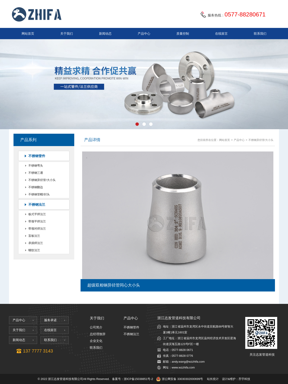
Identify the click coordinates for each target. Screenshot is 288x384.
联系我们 (260, 33)
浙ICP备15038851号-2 (138, 379)
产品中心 (144, 33)
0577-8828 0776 (182, 355)
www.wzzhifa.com (183, 367)
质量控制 (182, 33)
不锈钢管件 (36, 156)
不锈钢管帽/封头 (39, 194)
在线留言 (221, 33)
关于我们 (66, 33)
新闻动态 (105, 33)
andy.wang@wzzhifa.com (188, 361)
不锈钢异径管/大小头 (42, 180)
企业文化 (96, 341)
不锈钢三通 (35, 172)
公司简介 (96, 327)
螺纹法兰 (34, 250)
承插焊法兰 (35, 243)
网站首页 (28, 33)
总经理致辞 (98, 334)
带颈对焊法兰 (37, 228)
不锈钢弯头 (35, 165)
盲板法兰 (34, 235)
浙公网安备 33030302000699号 (179, 379)
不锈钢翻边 (35, 187)
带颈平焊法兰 (37, 221)
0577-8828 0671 (182, 350)
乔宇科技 (244, 379)
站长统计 (213, 379)
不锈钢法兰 (36, 204)
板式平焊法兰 (37, 214)
